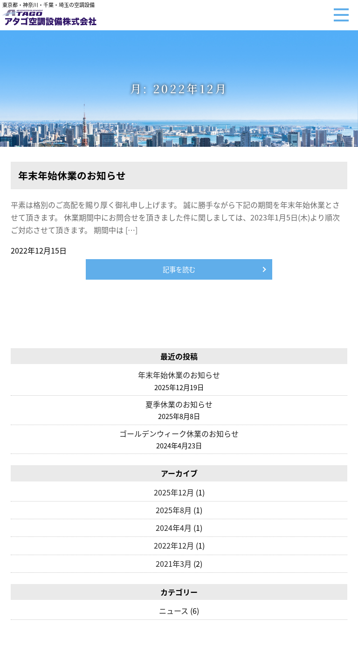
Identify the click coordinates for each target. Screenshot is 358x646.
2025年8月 (174, 509)
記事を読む (179, 269)
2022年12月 (174, 545)
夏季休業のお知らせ (179, 404)
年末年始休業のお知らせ (179, 374)
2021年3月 (174, 563)
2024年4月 (174, 527)
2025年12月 (174, 492)
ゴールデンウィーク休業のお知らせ (179, 433)
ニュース (173, 610)
